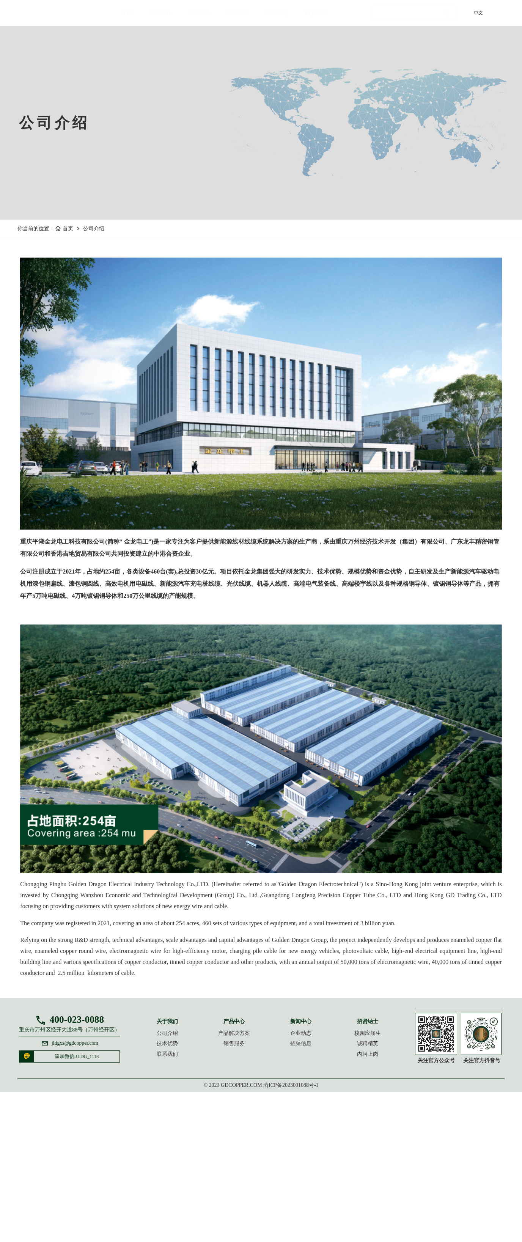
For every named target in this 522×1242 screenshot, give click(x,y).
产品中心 (204, 17)
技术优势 (188, 1186)
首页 (132, 17)
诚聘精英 (354, 1186)
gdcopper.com (241, 1234)
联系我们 (188, 1198)
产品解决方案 (243, 1175)
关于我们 (165, 17)
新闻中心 (244, 17)
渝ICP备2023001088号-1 (290, 1234)
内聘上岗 (354, 1198)
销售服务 (243, 1186)
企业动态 (299, 1175)
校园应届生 (354, 1175)
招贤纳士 (322, 17)
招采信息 (283, 17)
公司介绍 (97, 349)
